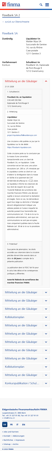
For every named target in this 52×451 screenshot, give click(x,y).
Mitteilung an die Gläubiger (21, 81)
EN (23, 424)
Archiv (15, 444)
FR (11, 424)
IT (17, 424)
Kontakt (7, 436)
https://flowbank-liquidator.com (19, 147)
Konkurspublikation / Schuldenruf (22, 383)
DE (4, 424)
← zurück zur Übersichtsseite (15, 21)
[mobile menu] (47, 4)
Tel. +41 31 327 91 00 (11, 415)
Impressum (20, 440)
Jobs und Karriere (11, 432)
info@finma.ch (9, 418)
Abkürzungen (18, 436)
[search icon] (41, 4)
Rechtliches (8, 440)
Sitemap (7, 444)
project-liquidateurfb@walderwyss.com (22, 135)
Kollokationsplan (14, 317)
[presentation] (26, 81)
